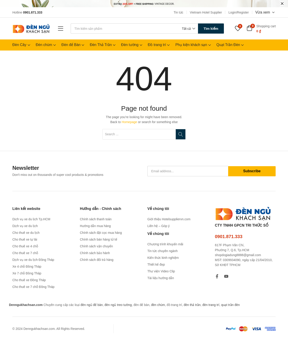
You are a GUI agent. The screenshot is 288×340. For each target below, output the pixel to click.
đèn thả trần (192, 305)
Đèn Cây (21, 45)
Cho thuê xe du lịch (26, 232)
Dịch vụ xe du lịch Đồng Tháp (33, 260)
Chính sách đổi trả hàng (96, 260)
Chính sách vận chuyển (96, 246)
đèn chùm (158, 305)
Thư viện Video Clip (161, 271)
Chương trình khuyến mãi (165, 244)
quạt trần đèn (230, 305)
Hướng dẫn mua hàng (95, 226)
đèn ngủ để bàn (92, 305)
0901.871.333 (228, 236)
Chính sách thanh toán (96, 219)
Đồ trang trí (159, 45)
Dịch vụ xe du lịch (25, 226)
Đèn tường (132, 45)
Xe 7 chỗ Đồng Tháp (26, 273)
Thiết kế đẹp (156, 264)
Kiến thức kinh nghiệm (163, 258)
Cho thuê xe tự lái (24, 239)
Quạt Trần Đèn (230, 45)
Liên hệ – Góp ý (158, 226)
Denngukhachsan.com (26, 305)
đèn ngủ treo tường (118, 305)
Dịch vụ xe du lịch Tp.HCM (31, 219)
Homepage (129, 122)
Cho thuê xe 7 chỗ (25, 253)
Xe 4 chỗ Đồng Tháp (26, 266)
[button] (188, 29)
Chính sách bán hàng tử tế (98, 239)
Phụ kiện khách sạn (193, 45)
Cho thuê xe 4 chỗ (25, 246)
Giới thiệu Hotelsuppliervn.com (168, 219)
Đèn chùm (46, 45)
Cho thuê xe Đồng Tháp (29, 280)
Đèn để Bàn (73, 45)
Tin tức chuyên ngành (162, 251)
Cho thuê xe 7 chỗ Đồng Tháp (33, 287)
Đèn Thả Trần (103, 45)
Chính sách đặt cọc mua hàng (101, 232)
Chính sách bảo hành (95, 253)
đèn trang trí (210, 305)
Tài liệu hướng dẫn (160, 278)
